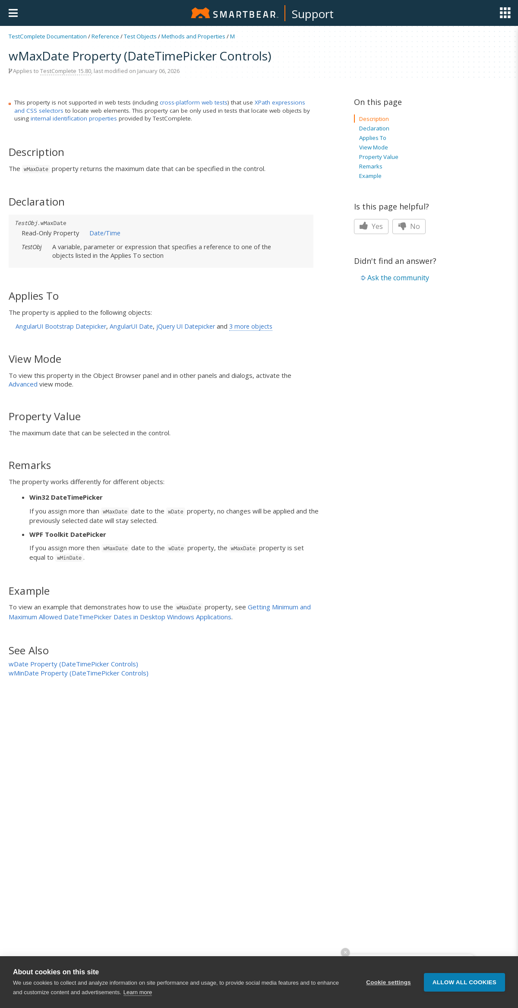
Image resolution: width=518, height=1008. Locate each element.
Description (374, 119)
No (409, 226)
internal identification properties (74, 118)
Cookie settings (388, 984)
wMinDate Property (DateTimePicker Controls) (78, 673)
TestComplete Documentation (48, 36)
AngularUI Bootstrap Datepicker (61, 326)
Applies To (372, 138)
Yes (371, 226)
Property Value (378, 157)
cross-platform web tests (193, 102)
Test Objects (140, 36)
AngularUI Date (131, 326)
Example (370, 176)
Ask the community (398, 277)
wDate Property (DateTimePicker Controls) (73, 663)
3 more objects (250, 326)
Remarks (370, 166)
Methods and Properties (193, 36)
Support (313, 14)
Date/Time (104, 232)
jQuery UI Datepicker (185, 326)
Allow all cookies (464, 984)
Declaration (374, 128)
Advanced (23, 384)
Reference (105, 36)
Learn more (137, 995)
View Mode (373, 147)
